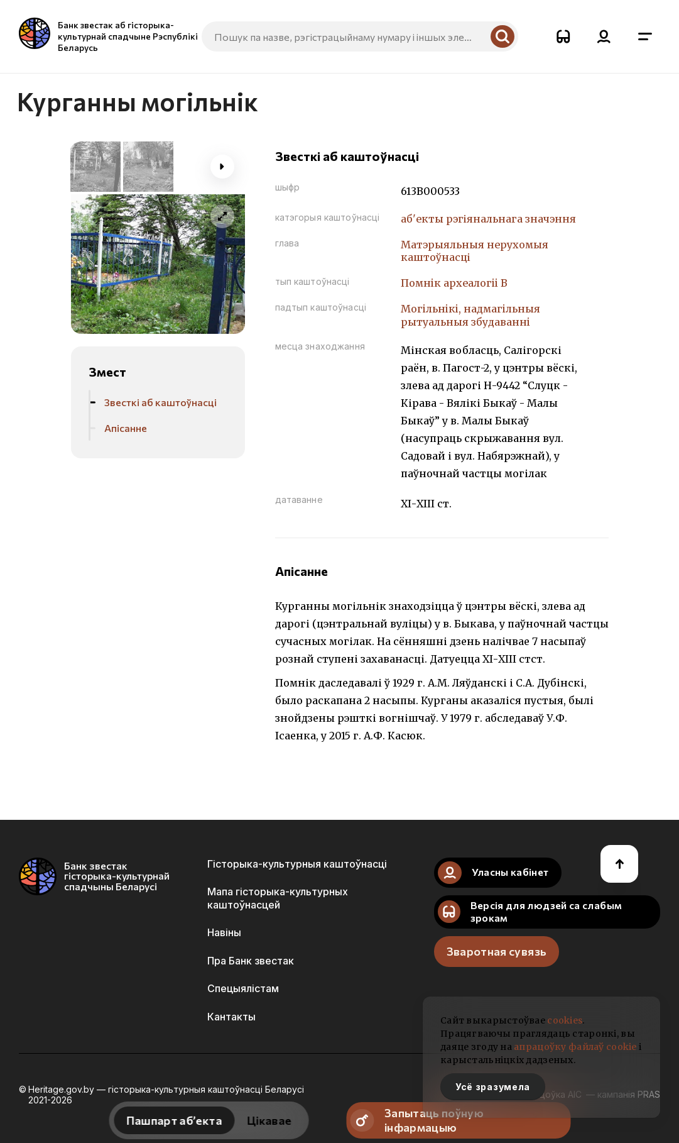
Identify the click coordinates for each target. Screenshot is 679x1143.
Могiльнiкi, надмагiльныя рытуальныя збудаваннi (470, 315)
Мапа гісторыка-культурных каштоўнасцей (277, 897)
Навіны (224, 932)
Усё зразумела (492, 1086)
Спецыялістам (243, 988)
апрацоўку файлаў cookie (575, 1046)
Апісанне (125, 428)
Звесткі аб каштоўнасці (160, 402)
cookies (564, 1020)
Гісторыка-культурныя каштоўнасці (297, 864)
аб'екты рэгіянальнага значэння (488, 219)
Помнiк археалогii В (454, 283)
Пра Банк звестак (250, 960)
